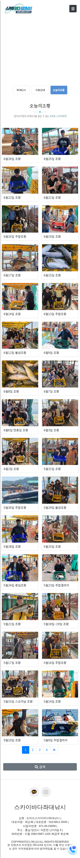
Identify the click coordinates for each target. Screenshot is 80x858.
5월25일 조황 (52, 546)
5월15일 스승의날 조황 (18, 701)
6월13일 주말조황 (55, 314)
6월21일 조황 (52, 197)
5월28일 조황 (12, 546)
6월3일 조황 (51, 430)
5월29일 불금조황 (55, 507)
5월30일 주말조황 (15, 507)
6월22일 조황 (12, 197)
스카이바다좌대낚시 (40, 807)
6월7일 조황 (51, 391)
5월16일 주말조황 (55, 663)
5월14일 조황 (52, 701)
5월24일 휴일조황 (15, 585)
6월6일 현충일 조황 (16, 430)
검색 (40, 766)
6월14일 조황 (12, 314)
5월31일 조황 (52, 469)
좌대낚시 (21, 90)
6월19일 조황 (52, 236)
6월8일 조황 (11, 391)
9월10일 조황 (12, 740)
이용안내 (40, 90)
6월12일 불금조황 (15, 352)
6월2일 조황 (11, 469)
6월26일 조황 (12, 159)
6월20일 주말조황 (15, 236)
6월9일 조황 (51, 352)
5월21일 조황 (12, 624)
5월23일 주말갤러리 (56, 585)
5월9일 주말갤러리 (55, 740)
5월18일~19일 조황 (56, 624)
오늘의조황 (59, 90)
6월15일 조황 (52, 275)
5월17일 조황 (12, 663)
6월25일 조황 (52, 159)
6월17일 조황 (12, 275)
